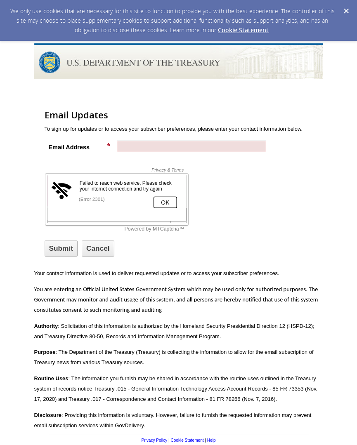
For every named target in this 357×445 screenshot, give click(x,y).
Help (211, 440)
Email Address (80, 147)
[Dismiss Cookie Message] (346, 11)
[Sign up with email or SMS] (61, 248)
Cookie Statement (243, 30)
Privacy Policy (154, 440)
